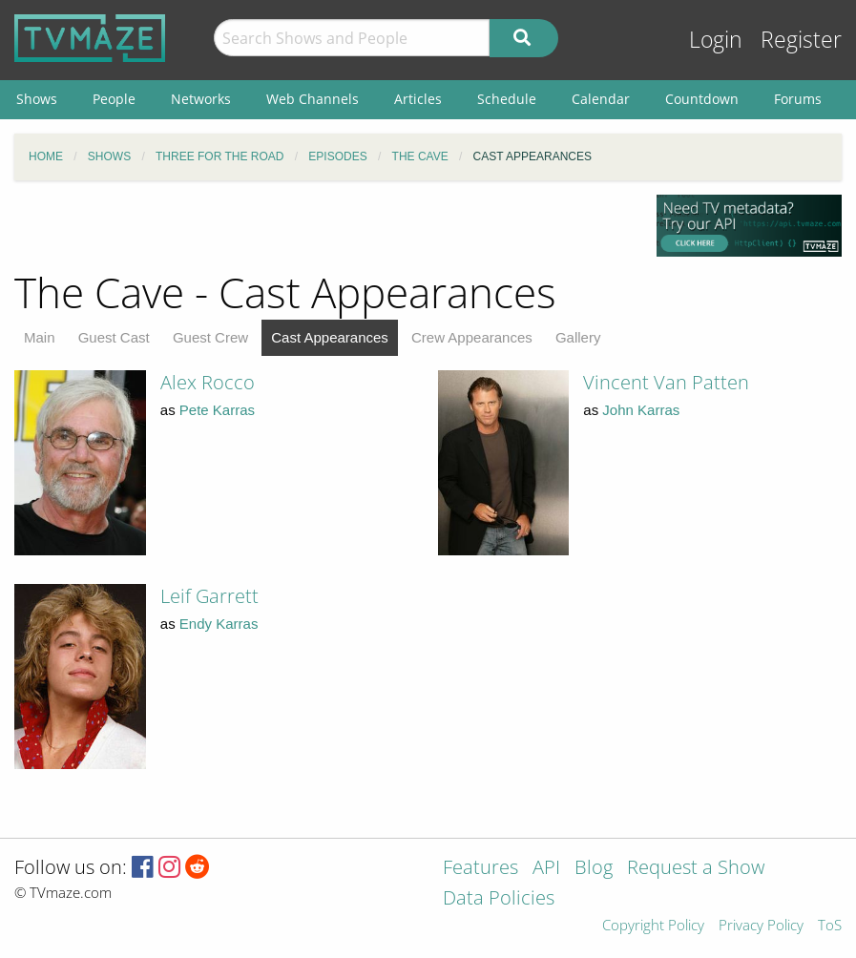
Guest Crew (210, 337)
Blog (593, 869)
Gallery (578, 337)
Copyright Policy (653, 926)
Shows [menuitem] (36, 99)
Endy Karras (219, 623)
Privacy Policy (761, 926)
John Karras (640, 410)
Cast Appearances (329, 337)
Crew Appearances (471, 337)
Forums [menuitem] (798, 99)
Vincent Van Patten (666, 382)
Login (715, 39)
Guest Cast (114, 337)
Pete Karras (217, 410)
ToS (830, 926)
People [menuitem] (114, 99)
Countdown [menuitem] (702, 99)
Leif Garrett (209, 596)
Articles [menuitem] (418, 99)
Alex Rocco (207, 382)
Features (480, 869)
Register (801, 39)
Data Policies (498, 899)
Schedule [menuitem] (506, 99)
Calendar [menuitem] (601, 99)
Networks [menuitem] (201, 99)
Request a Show (695, 869)
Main (39, 337)
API (546, 869)
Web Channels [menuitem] (312, 99)
